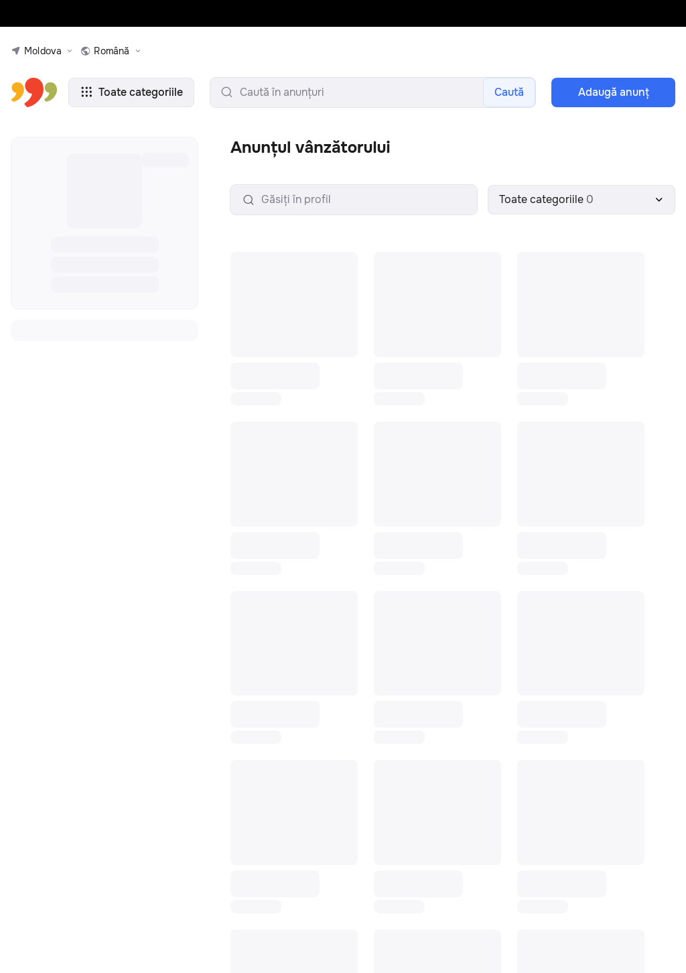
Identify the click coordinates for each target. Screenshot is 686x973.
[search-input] (362, 92)
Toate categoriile (120, 92)
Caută (511, 92)
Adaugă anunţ (613, 92)
